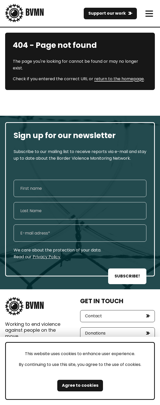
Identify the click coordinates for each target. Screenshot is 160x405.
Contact (93, 316)
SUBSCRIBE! (127, 276)
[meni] (149, 13)
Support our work (107, 13)
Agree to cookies (80, 385)
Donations (95, 333)
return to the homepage (119, 79)
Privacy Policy (46, 257)
